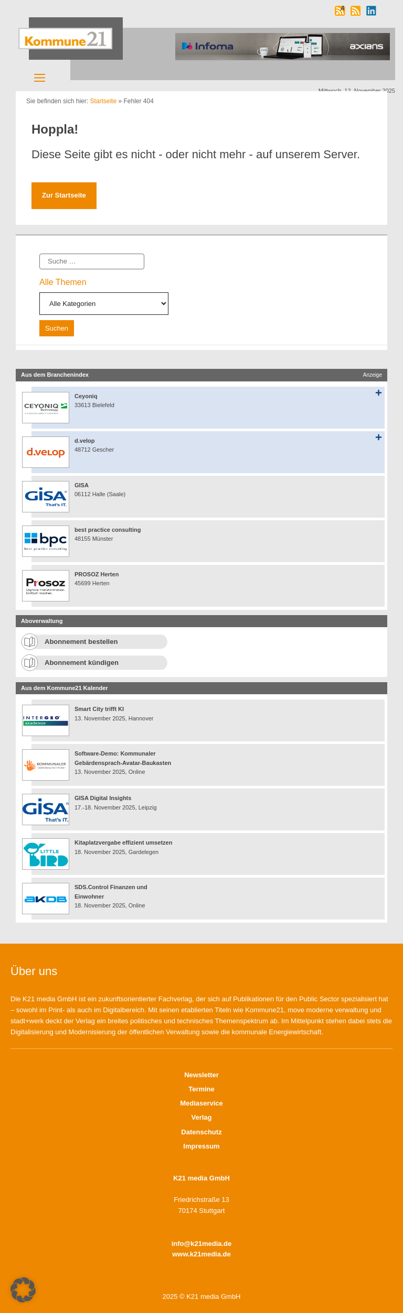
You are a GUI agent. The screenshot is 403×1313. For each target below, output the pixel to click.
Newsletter (201, 1075)
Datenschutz (201, 1132)
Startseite (103, 101)
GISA (82, 485)
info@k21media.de (202, 1244)
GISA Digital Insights (103, 798)
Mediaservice (201, 1103)
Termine (201, 1089)
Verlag (201, 1117)
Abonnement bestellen (81, 641)
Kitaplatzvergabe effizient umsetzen (123, 842)
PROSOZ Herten (97, 574)
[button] (23, 1290)
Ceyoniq (86, 396)
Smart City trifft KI (99, 709)
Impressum (201, 1146)
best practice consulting (108, 530)
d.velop (85, 440)
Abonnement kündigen (82, 662)
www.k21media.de (201, 1254)
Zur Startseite (64, 195)
